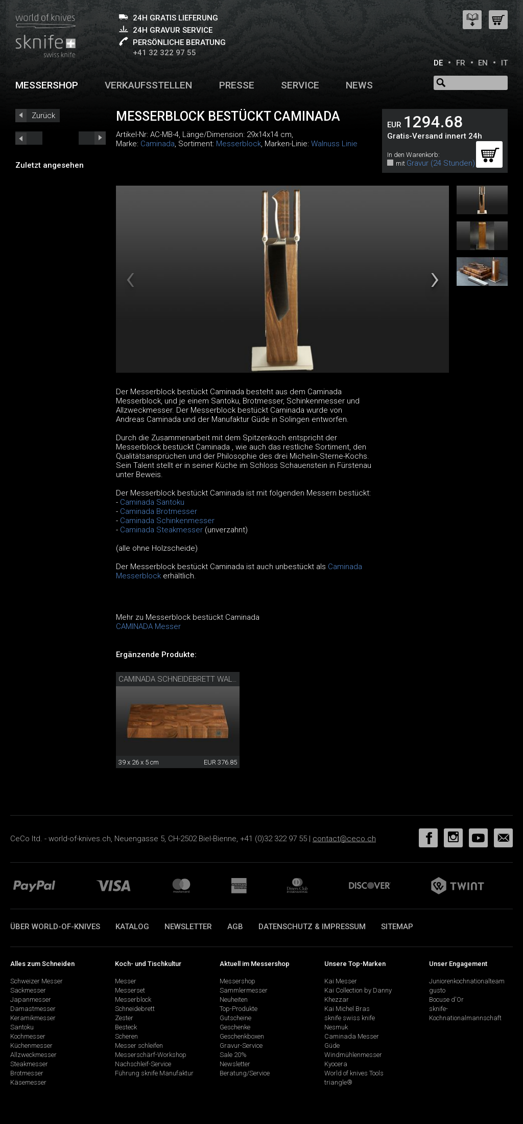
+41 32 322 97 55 (164, 52)
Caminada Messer (351, 1036)
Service (300, 85)
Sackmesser (28, 990)
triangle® (338, 1082)
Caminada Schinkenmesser (167, 520)
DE (438, 63)
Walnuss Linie (334, 143)
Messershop (46, 85)
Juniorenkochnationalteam (467, 981)
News (359, 85)
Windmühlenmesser (353, 1055)
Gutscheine (235, 1018)
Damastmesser (33, 1009)
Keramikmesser (33, 1018)
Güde (332, 1045)
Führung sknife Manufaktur (154, 1073)
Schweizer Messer (36, 981)
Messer (125, 981)
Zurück (43, 115)
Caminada (157, 143)
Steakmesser (29, 1064)
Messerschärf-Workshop (150, 1055)
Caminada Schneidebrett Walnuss (185, 679)
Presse (236, 85)
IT (504, 63)
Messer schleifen (139, 1045)
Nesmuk (336, 1027)
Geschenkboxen (242, 1036)
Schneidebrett (135, 1009)
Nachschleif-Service (143, 1064)
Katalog (132, 926)
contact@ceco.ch (344, 838)
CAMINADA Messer (148, 626)
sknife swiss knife (349, 1018)
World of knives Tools (354, 1073)
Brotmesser (26, 1073)
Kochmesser (27, 1036)
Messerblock (238, 143)
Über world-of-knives (55, 926)
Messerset (130, 990)
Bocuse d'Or (446, 999)
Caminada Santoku (152, 502)
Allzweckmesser (33, 1055)
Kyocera (335, 1064)
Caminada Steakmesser (162, 529)
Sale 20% (233, 1055)
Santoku (22, 1027)
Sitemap (397, 926)
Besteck (126, 1027)
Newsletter (188, 926)
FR (460, 63)
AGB (235, 926)
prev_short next (92, 138)
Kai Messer (340, 981)
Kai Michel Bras (347, 1009)
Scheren (126, 1036)
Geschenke (235, 1027)
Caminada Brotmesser (158, 511)
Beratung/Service (245, 1073)
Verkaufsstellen (148, 85)
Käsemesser (28, 1082)
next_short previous (28, 138)
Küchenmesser (31, 1045)
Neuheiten (234, 999)
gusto (437, 990)
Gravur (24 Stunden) (441, 163)
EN (483, 63)
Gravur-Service (241, 1045)
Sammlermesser (244, 990)
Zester (124, 1018)
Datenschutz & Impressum (312, 926)
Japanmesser (30, 999)
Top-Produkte (238, 1009)
